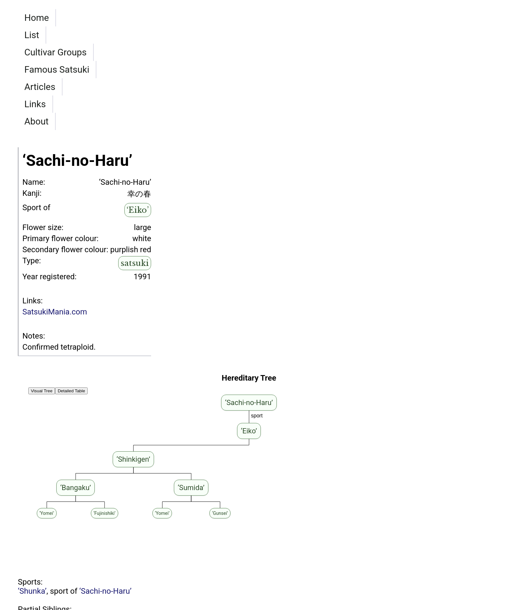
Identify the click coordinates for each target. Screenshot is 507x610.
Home (36, 69)
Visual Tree (41, 338)
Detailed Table (71, 338)
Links (301, 69)
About (338, 69)
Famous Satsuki (199, 69)
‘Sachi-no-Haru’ (105, 539)
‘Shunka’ (32, 539)
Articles (261, 69)
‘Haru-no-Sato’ (42, 566)
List (70, 69)
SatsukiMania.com (54, 259)
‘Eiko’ (138, 158)
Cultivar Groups (122, 69)
